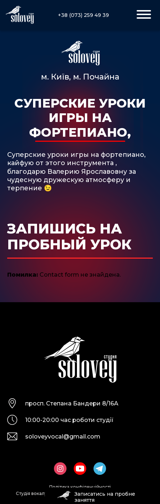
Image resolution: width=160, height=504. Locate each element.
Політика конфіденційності (80, 487)
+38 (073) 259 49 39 (83, 15)
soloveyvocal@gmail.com (62, 436)
